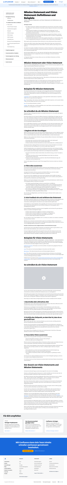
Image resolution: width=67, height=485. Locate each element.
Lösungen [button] (23, 1)
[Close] (64, 4)
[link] (61, 2)
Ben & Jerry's (26, 251)
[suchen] (56, 1)
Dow (25, 253)
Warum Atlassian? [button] (32, 1)
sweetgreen (26, 96)
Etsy (25, 103)
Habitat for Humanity (28, 245)
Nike (25, 100)
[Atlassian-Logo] (8, 2)
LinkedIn (25, 105)
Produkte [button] (17, 1)
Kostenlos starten (48, 1)
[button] (39, 1)
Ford (25, 249)
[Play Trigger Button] (44, 278)
